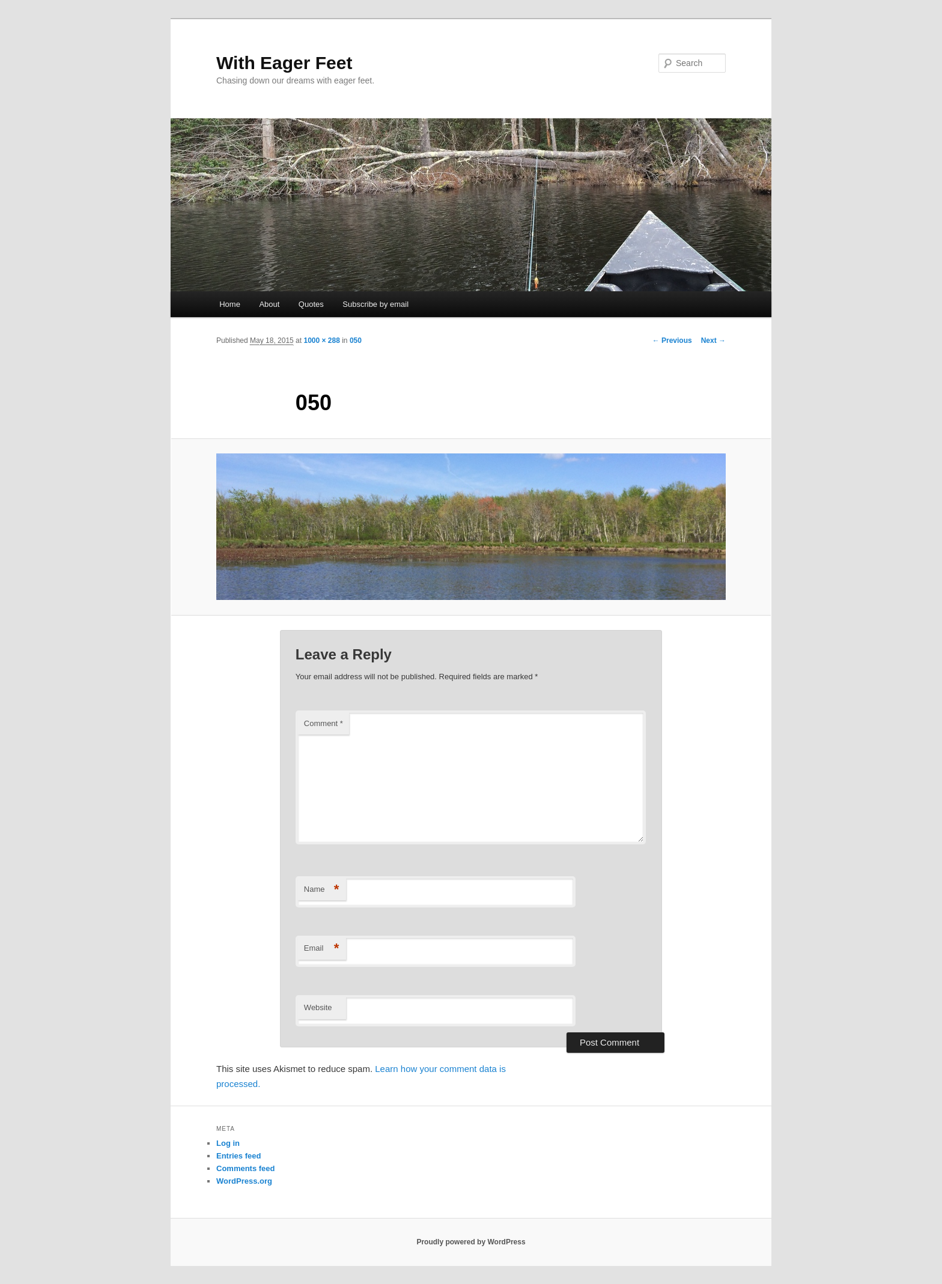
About (269, 304)
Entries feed (238, 1155)
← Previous (672, 340)
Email (321, 948)
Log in (228, 1143)
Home (229, 304)
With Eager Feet (284, 63)
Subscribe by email (375, 304)
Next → (713, 340)
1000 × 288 (321, 340)
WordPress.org (244, 1181)
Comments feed (245, 1168)
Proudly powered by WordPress (470, 1242)
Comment (323, 723)
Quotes (311, 304)
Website (318, 1007)
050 (356, 340)
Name (321, 889)
